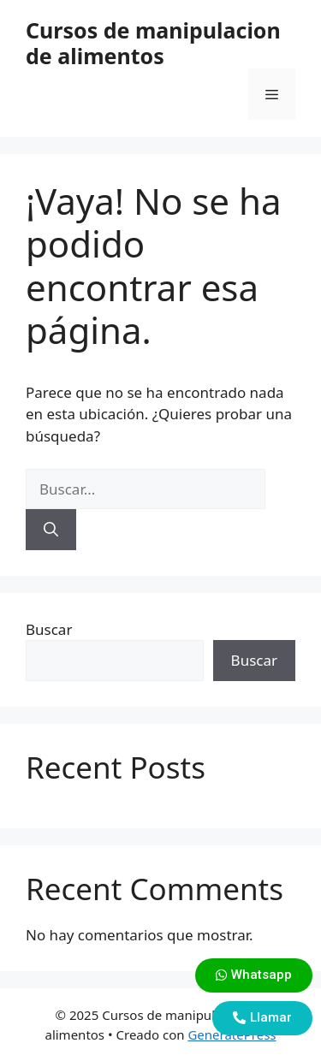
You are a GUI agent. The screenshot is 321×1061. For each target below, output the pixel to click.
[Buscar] (51, 529)
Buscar (49, 629)
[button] (253, 975)
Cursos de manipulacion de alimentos (153, 42)
